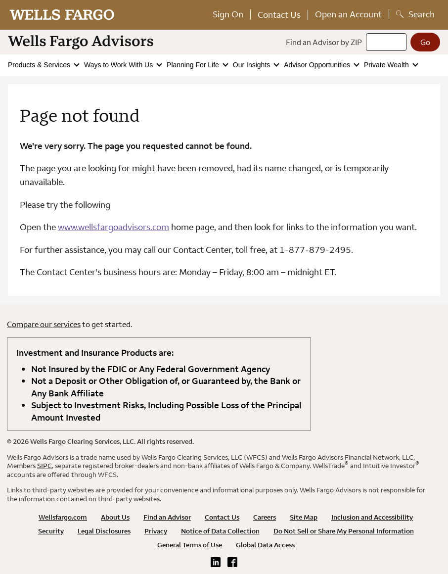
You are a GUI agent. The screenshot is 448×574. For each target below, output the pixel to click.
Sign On (228, 14)
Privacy (155, 530)
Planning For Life (194, 65)
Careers (264, 517)
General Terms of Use (189, 544)
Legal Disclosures (104, 530)
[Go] (425, 42)
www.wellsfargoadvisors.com (113, 227)
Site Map (303, 517)
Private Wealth (387, 65)
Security (51, 530)
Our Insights (252, 65)
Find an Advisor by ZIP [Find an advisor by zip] (324, 42)
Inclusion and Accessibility (372, 517)
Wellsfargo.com (63, 517)
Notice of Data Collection (220, 530)
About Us (115, 517)
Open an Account (348, 14)
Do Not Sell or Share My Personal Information (343, 530)
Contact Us (279, 14)
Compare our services (44, 324)
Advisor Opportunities (318, 65)
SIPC (44, 465)
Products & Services (40, 65)
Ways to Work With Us (119, 65)
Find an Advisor (167, 517)
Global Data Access (265, 544)
